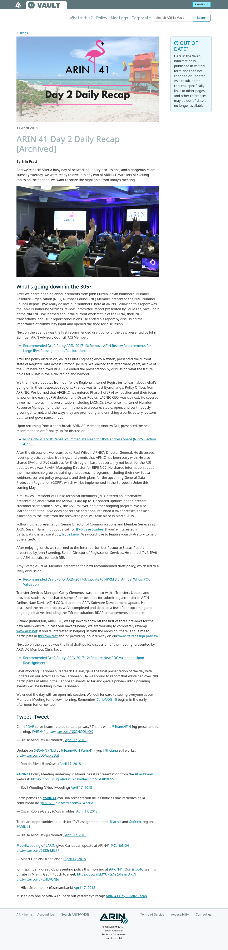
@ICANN (40, 750)
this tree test (48, 636)
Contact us (204, 914)
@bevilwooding (28, 845)
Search (202, 18)
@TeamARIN (121, 726)
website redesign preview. (138, 636)
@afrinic (135, 821)
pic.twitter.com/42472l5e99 (76, 803)
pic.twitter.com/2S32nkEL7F (37, 850)
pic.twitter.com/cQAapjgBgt (37, 755)
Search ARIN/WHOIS (75, 914)
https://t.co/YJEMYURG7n (96, 874)
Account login (46, 914)
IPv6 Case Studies (89, 529)
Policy (101, 17)
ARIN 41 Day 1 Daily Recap (126, 896)
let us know (71, 534)
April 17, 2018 (75, 740)
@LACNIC (47, 803)
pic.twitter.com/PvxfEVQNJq (37, 879)
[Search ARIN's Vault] (173, 18)
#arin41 (87, 750)
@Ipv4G (138, 869)
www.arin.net (26, 631)
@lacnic (115, 821)
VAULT (48, 5)
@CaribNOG (120, 845)
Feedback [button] (202, 4)
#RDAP (28, 726)
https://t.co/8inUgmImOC (51, 779)
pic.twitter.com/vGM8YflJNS (93, 779)
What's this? (81, 17)
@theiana (110, 750)
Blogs (24, 33)
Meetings (119, 17)
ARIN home (24, 914)
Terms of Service (152, 914)
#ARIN (50, 845)
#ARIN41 (38, 731)
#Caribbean (144, 774)
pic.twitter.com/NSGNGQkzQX (69, 731)
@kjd (52, 750)
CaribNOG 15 (106, 699)
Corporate (141, 17)
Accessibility (180, 914)
